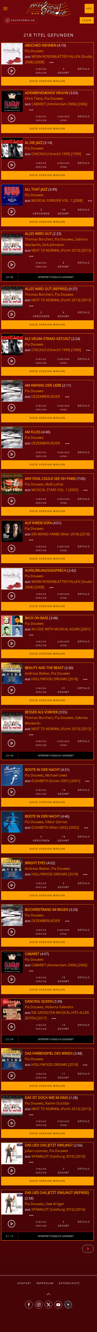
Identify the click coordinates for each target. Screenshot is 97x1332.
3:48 (53, 618)
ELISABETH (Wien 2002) (49, 827)
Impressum (45, 1283)
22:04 (10, 1039)
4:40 (46, 432)
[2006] (82, 104)
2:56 (78, 1145)
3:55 (63, 712)
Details (84, 68)
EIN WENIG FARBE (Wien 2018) (55, 534)
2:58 (29, 1198)
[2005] (73, 489)
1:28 (73, 1097)
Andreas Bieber (37, 673)
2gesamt (63, 885)
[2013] (86, 250)
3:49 (52, 189)
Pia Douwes (34, 51)
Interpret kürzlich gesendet (56, 277)
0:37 (73, 289)
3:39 (57, 1001)
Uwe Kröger (54, 1203)
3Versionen (41, 211)
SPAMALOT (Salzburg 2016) (53, 1156)
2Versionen (41, 314)
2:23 (57, 233)
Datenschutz (69, 1283)
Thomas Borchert (39, 239)
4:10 (61, 45)
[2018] (85, 534)
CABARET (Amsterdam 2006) (53, 104)
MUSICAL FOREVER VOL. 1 (52, 200)
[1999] (76, 153)
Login (86, 20)
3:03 (73, 93)
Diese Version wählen (47, 81)
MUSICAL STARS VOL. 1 (49, 489)
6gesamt (63, 264)
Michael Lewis (56, 775)
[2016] (80, 1156)
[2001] (85, 629)
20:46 (10, 277)
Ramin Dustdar (57, 1103)
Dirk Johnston (53, 244)
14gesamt (63, 791)
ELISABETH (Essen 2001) (50, 780)
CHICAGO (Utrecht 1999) (50, 153)
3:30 (69, 667)
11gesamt (63, 1075)
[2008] (39, 62)
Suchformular (20, 20)
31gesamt (63, 689)
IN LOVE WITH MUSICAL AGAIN (56, 629)
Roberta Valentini (59, 1007)
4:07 (44, 954)
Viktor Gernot (56, 822)
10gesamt (63, 211)
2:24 (75, 338)
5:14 (47, 142)
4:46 (65, 816)
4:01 (57, 523)
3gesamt (63, 70)
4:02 (50, 863)
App (89, 8)
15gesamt (63, 979)
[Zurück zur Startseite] (48, 8)
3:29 (73, 909)
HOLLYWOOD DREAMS (49, 679)
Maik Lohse (54, 484)
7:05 (81, 478)
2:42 (71, 570)
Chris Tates (34, 98)
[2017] (42, 1018)
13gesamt (63, 1026)
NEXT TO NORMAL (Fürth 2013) (55, 250)
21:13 (10, 1236)
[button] (5, 8)
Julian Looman (36, 1150)
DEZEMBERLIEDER (46, 396)
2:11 (66, 385)
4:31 (65, 769)
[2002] (74, 827)
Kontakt (24, 1283)
